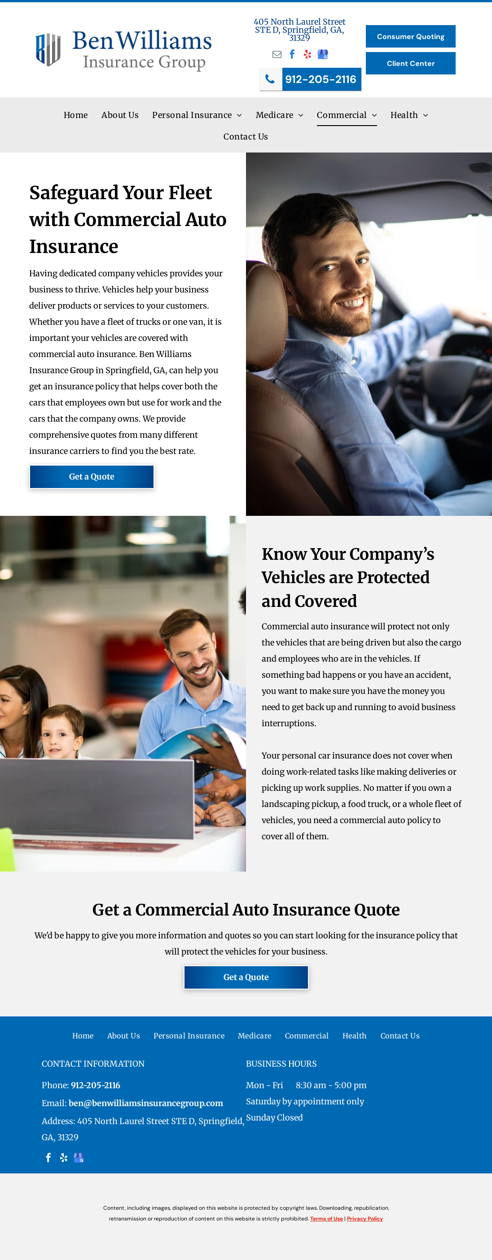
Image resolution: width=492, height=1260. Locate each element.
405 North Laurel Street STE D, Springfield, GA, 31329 (300, 30)
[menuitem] (76, 115)
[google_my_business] (322, 55)
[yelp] (307, 55)
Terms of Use (326, 1218)
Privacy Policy (365, 1218)
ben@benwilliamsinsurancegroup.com (146, 1103)
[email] (277, 55)
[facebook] (292, 55)
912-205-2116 (95, 1085)
